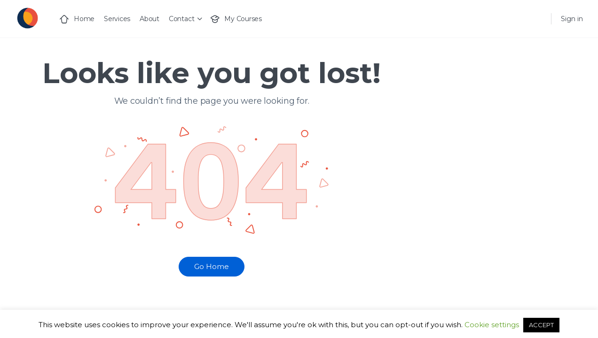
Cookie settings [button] (491, 324)
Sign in (572, 19)
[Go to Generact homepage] (27, 17)
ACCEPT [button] (541, 325)
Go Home (211, 266)
